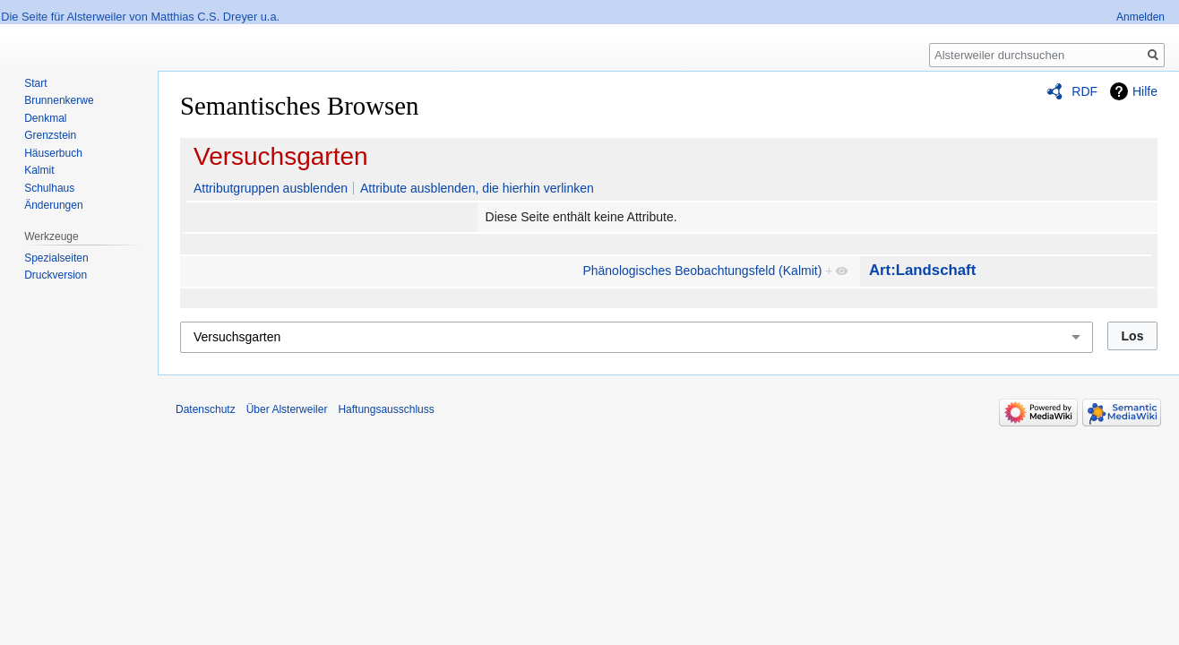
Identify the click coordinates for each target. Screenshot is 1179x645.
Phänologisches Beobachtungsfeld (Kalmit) (702, 270)
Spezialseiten (56, 258)
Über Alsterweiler (287, 409)
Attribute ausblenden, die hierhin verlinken (477, 188)
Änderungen (53, 205)
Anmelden (1140, 17)
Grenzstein (50, 135)
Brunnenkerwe (58, 100)
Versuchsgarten (281, 156)
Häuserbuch (53, 153)
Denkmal (45, 118)
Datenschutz (206, 409)
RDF (1084, 91)
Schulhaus (49, 188)
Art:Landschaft (922, 270)
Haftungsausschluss (386, 409)
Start (35, 83)
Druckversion (55, 275)
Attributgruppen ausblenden (271, 188)
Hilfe (1144, 91)
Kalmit (39, 170)
